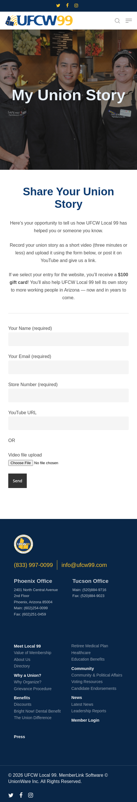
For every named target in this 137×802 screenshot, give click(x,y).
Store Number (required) (68, 392)
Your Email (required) (68, 364)
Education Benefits (88, 659)
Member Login (85, 720)
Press (19, 736)
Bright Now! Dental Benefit (37, 711)
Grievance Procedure (33, 688)
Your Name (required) (68, 336)
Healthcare (81, 652)
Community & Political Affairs (96, 675)
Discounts (22, 704)
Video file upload (68, 460)
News (76, 697)
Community (82, 668)
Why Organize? (27, 682)
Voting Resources (87, 681)
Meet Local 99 (27, 646)
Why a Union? (27, 675)
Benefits (22, 698)
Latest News (82, 704)
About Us (22, 659)
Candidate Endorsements (93, 688)
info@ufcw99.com (84, 565)
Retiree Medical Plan (89, 646)
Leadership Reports (88, 711)
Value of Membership (32, 652)
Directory (22, 666)
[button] (129, 21)
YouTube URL (68, 420)
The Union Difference (33, 717)
